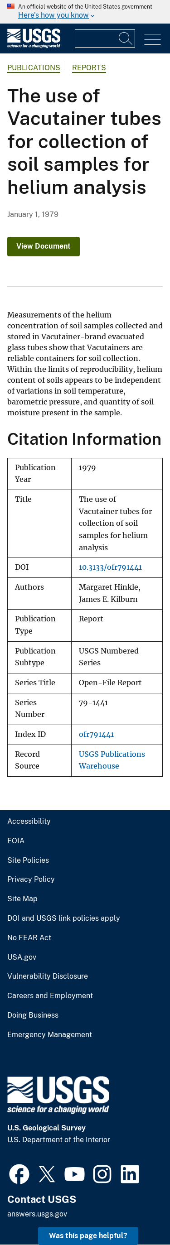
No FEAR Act (29, 938)
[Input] (105, 38)
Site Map (22, 899)
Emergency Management (49, 1035)
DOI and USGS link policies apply (63, 918)
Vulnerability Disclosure (47, 976)
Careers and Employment (50, 996)
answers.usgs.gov (37, 1214)
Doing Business (32, 1015)
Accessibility (29, 821)
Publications (33, 67)
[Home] (33, 46)
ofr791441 (96, 734)
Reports (89, 67)
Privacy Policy (31, 879)
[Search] (126, 38)
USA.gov (21, 957)
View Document (43, 246)
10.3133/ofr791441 (110, 567)
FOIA (15, 841)
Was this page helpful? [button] (88, 1235)
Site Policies (28, 860)
